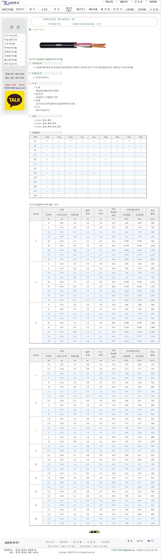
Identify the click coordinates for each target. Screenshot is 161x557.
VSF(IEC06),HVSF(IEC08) (83, 24)
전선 (54, 19)
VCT (99, 24)
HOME (46, 19)
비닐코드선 (65, 19)
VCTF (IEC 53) (54, 24)
